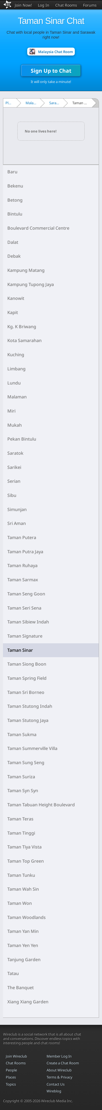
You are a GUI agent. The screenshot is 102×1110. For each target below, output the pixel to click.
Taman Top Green (25, 861)
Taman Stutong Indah (29, 706)
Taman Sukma (21, 734)
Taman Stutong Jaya (27, 720)
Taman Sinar (20, 650)
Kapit (12, 312)
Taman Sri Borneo (25, 692)
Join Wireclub (16, 1056)
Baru (12, 172)
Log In (43, 5)
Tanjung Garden (24, 960)
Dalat (12, 242)
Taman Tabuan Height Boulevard (41, 805)
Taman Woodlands (26, 917)
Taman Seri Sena (24, 608)
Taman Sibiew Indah (28, 622)
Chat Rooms (66, 5)
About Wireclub (59, 1070)
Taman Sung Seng (25, 762)
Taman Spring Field (27, 678)
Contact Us (55, 1084)
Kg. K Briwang (21, 327)
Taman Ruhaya (22, 565)
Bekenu (15, 186)
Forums (90, 5)
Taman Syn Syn (22, 791)
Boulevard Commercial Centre (38, 228)
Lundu (14, 383)
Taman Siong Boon (26, 664)
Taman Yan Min (23, 931)
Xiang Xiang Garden (27, 1002)
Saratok (15, 453)
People (11, 1070)
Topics (11, 1084)
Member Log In (59, 1056)
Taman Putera (21, 537)
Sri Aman (16, 523)
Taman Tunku (21, 875)
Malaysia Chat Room (55, 51)
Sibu (11, 495)
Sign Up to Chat (51, 70)
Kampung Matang (26, 270)
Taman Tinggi (21, 833)
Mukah (14, 425)
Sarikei (14, 467)
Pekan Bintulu (21, 439)
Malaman (17, 397)
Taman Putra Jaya (25, 552)
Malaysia (32, 102)
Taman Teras (20, 819)
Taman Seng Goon (26, 594)
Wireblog (54, 1091)
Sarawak (55, 102)
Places (10, 102)
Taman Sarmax (22, 580)
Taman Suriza (21, 777)
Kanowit (15, 298)
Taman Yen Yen (22, 945)
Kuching (15, 355)
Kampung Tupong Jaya (30, 284)
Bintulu (14, 214)
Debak (14, 256)
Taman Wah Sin (23, 889)
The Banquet (20, 988)
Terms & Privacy (59, 1077)
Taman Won (19, 903)
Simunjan (17, 509)
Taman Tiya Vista (24, 847)
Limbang (16, 369)
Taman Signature (24, 636)
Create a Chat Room (63, 1063)
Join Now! (23, 5)
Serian (13, 481)
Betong (15, 200)
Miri (11, 411)
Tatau (13, 973)
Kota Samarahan (24, 340)
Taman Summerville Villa (32, 748)
